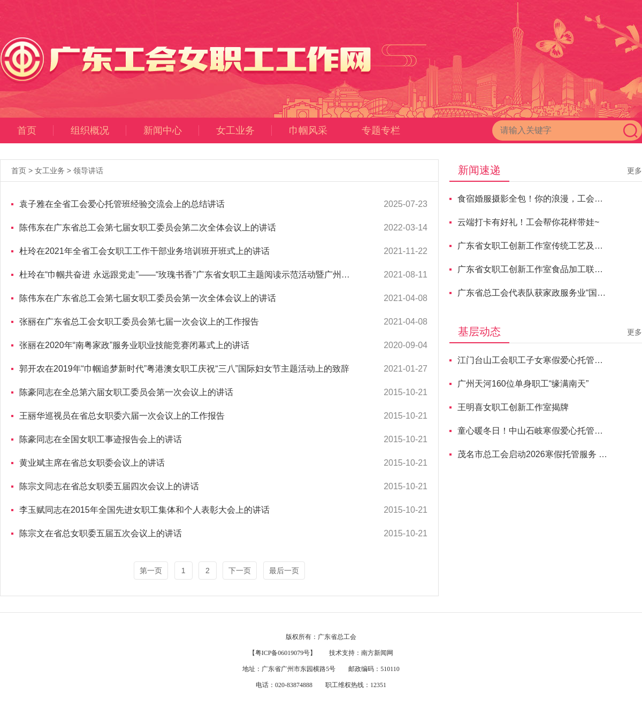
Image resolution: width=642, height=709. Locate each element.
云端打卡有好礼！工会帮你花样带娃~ (528, 222)
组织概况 (98, 130)
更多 (634, 170)
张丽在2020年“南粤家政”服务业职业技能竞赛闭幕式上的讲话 (134, 345)
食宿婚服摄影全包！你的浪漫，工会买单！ (533, 198)
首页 (35, 130)
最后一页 (284, 570)
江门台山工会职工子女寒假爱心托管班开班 (533, 360)
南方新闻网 (377, 653)
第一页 (151, 570)
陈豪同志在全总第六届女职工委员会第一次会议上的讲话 (126, 392)
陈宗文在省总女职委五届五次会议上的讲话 (100, 533)
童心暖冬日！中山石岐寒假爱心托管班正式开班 (533, 430)
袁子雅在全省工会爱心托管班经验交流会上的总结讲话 (122, 204)
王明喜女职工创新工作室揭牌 (513, 407)
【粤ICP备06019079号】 (283, 653)
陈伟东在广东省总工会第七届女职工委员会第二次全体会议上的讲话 (147, 227)
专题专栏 (381, 130)
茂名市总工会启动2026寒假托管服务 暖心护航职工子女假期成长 (533, 454)
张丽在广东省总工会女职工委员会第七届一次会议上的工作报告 (139, 321)
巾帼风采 (308, 130)
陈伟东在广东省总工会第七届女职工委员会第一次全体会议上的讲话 (147, 298)
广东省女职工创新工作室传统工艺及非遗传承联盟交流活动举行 (533, 245)
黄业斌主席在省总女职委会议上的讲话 (92, 462)
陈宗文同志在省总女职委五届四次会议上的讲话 (109, 486)
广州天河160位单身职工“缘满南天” (522, 383)
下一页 (239, 570)
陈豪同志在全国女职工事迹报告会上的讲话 (100, 439)
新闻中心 (171, 130)
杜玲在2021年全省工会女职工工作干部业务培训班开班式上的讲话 (144, 251)
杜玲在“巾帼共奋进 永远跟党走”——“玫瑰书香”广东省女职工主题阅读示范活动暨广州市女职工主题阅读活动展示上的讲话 (186, 274)
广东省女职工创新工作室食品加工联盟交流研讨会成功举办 (533, 269)
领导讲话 (88, 170)
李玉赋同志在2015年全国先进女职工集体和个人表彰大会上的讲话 (144, 509)
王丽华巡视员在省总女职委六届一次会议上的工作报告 (122, 415)
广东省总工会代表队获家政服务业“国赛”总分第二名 (533, 292)
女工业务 (244, 130)
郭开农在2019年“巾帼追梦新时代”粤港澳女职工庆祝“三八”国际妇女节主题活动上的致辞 (184, 368)
